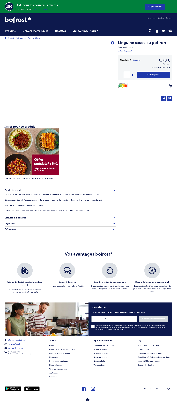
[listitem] (25, 278)
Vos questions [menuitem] (99, 365)
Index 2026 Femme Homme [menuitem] (149, 361)
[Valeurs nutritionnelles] (123, 85)
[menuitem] (10, 32)
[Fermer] (171, 2)
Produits (11, 38)
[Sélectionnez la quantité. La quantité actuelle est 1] (127, 75)
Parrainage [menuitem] (53, 377)
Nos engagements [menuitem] (101, 353)
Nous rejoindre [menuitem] (99, 361)
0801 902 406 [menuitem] (12, 352)
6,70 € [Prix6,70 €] (164, 60)
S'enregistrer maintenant (153, 319)
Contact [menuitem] (169, 18)
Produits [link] (10, 31)
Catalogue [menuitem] (151, 18)
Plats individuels (34, 38)
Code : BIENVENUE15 (24, 9)
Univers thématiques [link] (35, 31)
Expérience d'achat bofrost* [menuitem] (105, 345)
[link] (30, 20)
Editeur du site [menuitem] (143, 349)
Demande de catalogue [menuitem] (58, 361)
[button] (155, 7)
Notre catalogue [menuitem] (55, 365)
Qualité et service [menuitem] (100, 349)
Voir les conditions (40, 9)
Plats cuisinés (21, 38)
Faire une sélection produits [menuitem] (60, 353)
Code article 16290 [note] (125, 47)
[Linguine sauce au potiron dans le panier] (153, 75)
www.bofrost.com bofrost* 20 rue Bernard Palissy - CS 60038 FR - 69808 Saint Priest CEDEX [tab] (47, 211)
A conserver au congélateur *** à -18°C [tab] (25, 205)
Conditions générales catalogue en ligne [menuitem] (154, 357)
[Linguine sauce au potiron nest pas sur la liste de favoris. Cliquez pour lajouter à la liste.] (112, 43)
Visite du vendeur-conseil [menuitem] (59, 369)
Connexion (136, 60)
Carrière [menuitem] (160, 18)
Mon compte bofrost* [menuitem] (15, 340)
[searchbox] (106, 31)
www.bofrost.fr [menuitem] (12, 344)
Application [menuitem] (53, 373)
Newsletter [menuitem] (53, 357)
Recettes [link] (60, 31)
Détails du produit (125, 51)
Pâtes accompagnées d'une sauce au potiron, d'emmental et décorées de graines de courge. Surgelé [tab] (53, 200)
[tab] (157, 31)
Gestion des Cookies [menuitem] (146, 365)
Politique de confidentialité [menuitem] (148, 345)
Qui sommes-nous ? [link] (85, 31)
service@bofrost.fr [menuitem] (14, 348)
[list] (88, 278)
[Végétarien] (170, 86)
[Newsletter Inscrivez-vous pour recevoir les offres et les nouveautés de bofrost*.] (130, 319)
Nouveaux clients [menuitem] (100, 357)
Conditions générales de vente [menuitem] (150, 353)
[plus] (132, 75)
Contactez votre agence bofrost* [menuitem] (62, 349)
